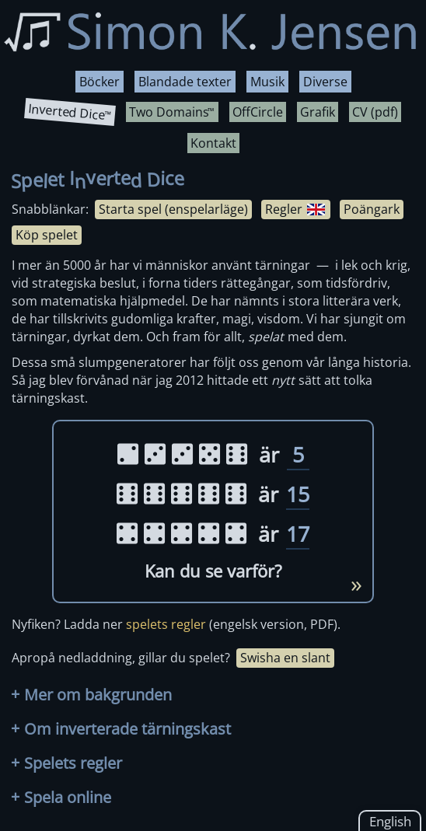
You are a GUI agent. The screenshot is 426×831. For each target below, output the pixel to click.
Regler (295, 209)
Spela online (61, 797)
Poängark (372, 209)
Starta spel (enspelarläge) (173, 209)
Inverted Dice (68, 112)
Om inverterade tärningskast (121, 728)
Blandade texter (185, 81)
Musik (267, 81)
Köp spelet (47, 234)
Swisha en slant (285, 657)
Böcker (99, 81)
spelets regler (166, 624)
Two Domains (171, 111)
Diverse (325, 81)
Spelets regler (66, 762)
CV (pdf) (375, 111)
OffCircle (257, 111)
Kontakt (213, 143)
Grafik (317, 111)
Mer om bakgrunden (91, 694)
